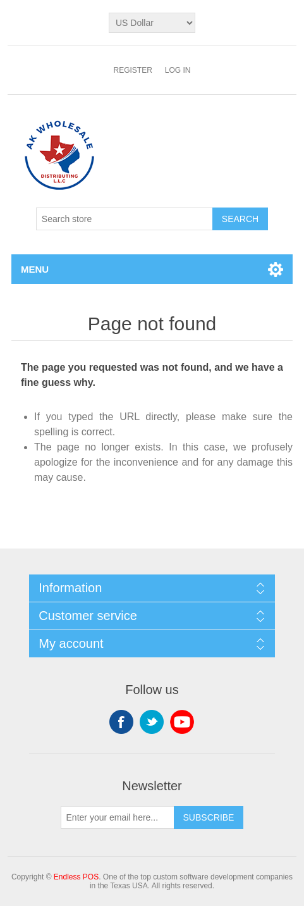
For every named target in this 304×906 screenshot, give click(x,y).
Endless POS (76, 876)
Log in (178, 70)
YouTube (182, 722)
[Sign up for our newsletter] (117, 817)
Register (132, 70)
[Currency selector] (152, 23)
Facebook (121, 722)
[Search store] (124, 219)
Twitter (152, 722)
